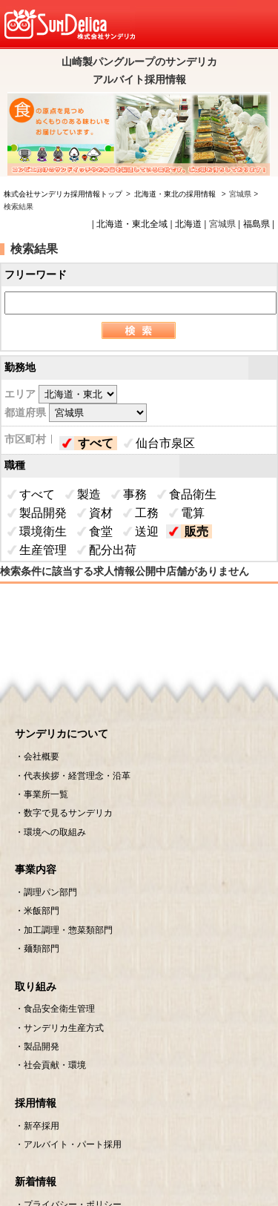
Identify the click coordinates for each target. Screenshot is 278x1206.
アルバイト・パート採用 (73, 1144)
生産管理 (43, 550)
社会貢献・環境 (55, 1065)
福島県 (256, 224)
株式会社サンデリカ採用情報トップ (63, 194)
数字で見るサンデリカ (68, 813)
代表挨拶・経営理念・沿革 (77, 776)
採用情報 (35, 1103)
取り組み (35, 986)
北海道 (188, 224)
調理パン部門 (50, 892)
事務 (135, 494)
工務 (147, 513)
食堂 (101, 531)
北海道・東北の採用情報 (176, 194)
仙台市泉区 (165, 443)
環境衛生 (43, 531)
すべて (95, 443)
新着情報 (35, 1181)
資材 (101, 513)
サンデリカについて (61, 733)
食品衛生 (192, 494)
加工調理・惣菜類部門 (68, 930)
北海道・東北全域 (132, 224)
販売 (196, 531)
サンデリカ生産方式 (64, 1028)
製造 (89, 494)
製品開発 (43, 513)
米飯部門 (41, 911)
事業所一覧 (46, 794)
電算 (193, 513)
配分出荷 (112, 550)
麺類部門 (41, 948)
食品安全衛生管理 (59, 1009)
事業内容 (35, 869)
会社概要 (41, 756)
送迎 (147, 531)
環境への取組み (55, 832)
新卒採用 (41, 1126)
